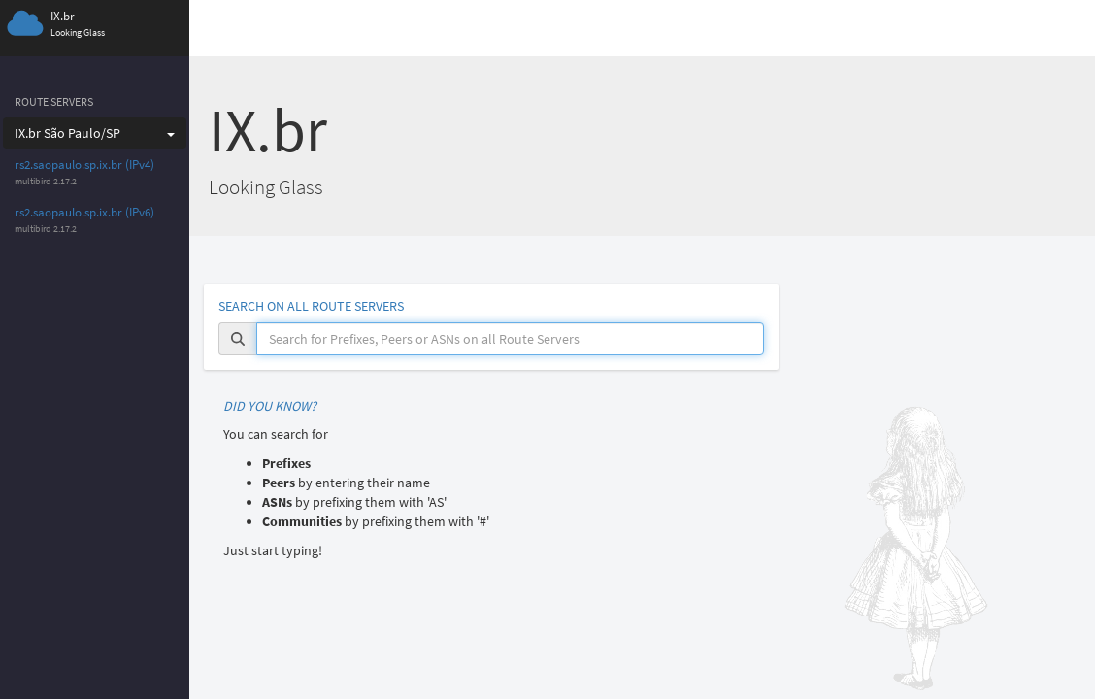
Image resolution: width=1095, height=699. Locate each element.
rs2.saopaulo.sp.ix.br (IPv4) (84, 164)
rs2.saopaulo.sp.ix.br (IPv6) (84, 212)
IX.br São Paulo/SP (95, 133)
